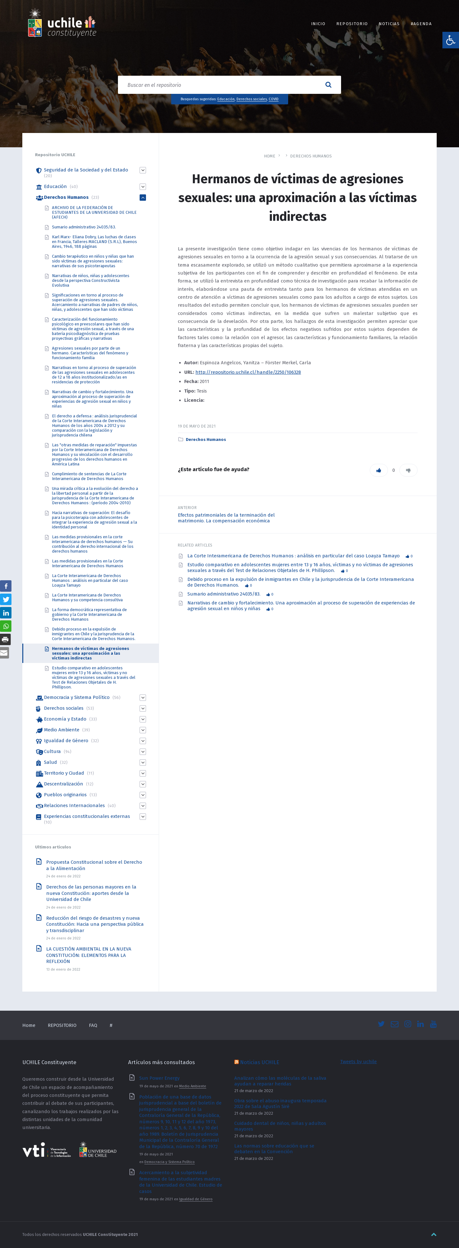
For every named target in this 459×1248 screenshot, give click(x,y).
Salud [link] (50, 762)
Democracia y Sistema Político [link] (77, 697)
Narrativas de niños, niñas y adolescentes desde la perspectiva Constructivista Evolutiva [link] (90, 280)
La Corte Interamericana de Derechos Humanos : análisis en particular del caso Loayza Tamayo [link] (294, 556)
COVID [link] (274, 99)
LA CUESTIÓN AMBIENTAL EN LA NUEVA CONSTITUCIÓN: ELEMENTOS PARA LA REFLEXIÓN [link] (88, 955)
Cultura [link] (52, 751)
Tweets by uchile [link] (358, 1061)
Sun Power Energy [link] (159, 1078)
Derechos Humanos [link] (311, 156)
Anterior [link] (187, 507)
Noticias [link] (389, 23)
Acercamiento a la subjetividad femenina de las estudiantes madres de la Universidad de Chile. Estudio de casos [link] (180, 1182)
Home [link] (269, 156)
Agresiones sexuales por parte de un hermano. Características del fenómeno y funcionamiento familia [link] (90, 353)
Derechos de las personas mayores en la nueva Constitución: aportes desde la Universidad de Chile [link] (91, 893)
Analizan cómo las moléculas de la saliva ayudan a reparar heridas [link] (280, 1081)
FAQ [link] (93, 1025)
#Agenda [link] (421, 23)
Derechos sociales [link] (252, 99)
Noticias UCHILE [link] (259, 1062)
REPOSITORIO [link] (352, 23)
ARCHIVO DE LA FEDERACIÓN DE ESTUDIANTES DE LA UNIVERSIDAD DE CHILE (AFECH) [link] (94, 212)
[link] (450, 40)
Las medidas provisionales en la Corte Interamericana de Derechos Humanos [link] (87, 563)
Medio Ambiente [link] (61, 730)
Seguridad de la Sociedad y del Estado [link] (86, 170)
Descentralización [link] (63, 784)
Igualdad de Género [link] (66, 740)
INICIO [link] (318, 23)
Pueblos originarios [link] (65, 795)
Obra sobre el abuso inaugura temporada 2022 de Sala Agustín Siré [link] (280, 1103)
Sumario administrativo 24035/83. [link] (224, 594)
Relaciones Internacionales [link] (74, 805)
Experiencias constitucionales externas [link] (87, 816)
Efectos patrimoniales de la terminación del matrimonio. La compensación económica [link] (226, 518)
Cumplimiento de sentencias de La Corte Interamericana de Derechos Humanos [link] (89, 476)
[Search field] (229, 85)
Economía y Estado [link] (65, 719)
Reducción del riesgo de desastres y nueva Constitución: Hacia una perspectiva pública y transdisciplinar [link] (95, 924)
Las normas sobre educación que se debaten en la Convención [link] (274, 1148)
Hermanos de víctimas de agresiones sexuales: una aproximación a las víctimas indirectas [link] (90, 653)
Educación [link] (226, 99)
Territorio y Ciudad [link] (64, 773)
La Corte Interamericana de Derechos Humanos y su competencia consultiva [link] (87, 597)
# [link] (111, 1025)
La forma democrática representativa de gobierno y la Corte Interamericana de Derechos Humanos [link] (89, 614)
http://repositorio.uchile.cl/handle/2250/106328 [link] (248, 372)
